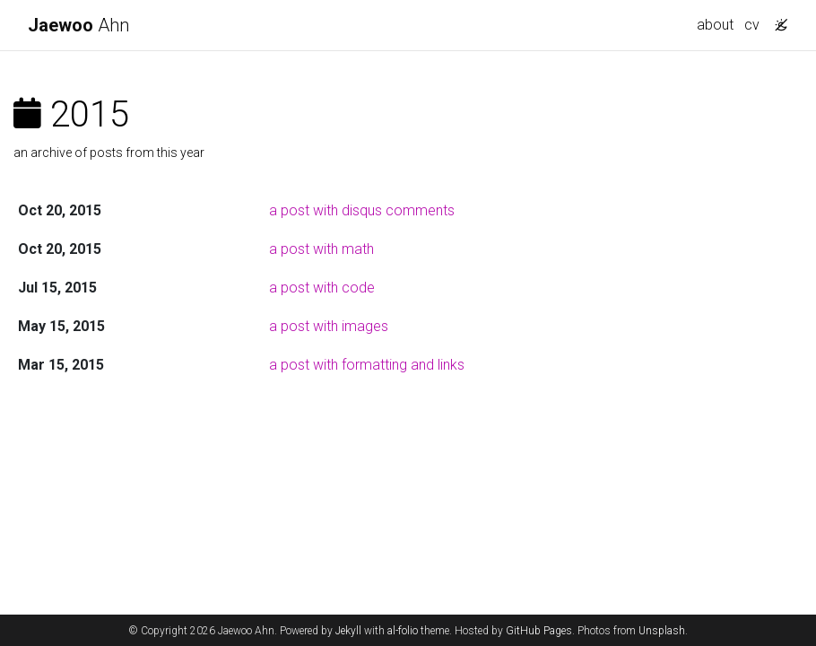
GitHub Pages (539, 630)
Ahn (78, 25)
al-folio (402, 630)
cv (752, 24)
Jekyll (348, 630)
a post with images (328, 326)
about (715, 24)
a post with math (321, 249)
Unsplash (661, 630)
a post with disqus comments (362, 210)
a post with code (322, 287)
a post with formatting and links (366, 364)
